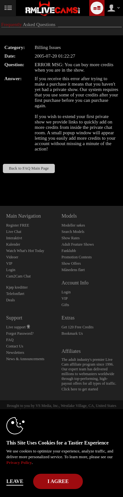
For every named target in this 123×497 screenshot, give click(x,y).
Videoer (12, 257)
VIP (9, 263)
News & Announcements (25, 359)
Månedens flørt (73, 270)
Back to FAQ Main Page (29, 168)
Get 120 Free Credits (77, 327)
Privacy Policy (19, 462)
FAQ (9, 340)
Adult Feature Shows (78, 244)
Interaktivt (14, 238)
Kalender (13, 244)
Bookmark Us (72, 333)
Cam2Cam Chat (18, 276)
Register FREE (17, 225)
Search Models (73, 231)
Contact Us (14, 346)
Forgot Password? (19, 333)
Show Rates (71, 238)
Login (10, 270)
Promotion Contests (77, 257)
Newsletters (15, 352)
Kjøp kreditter (17, 287)
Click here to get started (80, 389)
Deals (10, 300)
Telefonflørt (15, 293)
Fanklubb (69, 250)
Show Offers (71, 263)
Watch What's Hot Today (25, 250)
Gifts (65, 305)
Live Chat (13, 231)
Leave (14, 481)
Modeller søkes (73, 225)
